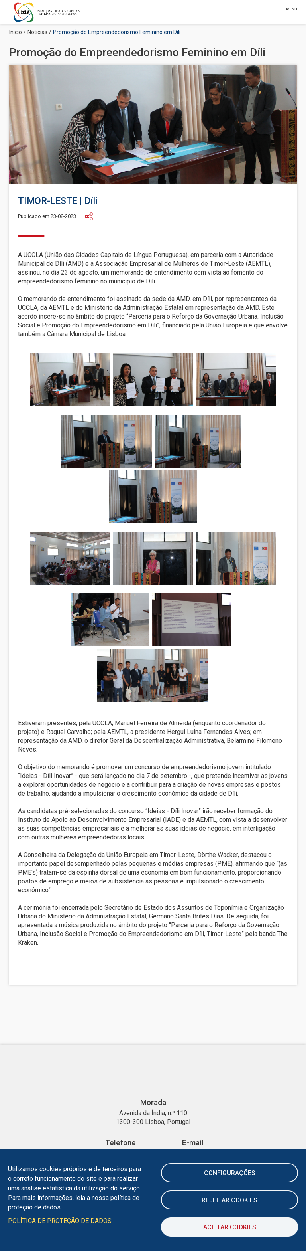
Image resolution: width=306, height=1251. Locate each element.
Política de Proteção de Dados (60, 1221)
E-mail (193, 1142)
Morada (153, 1102)
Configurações (229, 1173)
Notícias (37, 32)
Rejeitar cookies (229, 1200)
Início (15, 32)
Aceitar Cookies (229, 1227)
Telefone (120, 1142)
